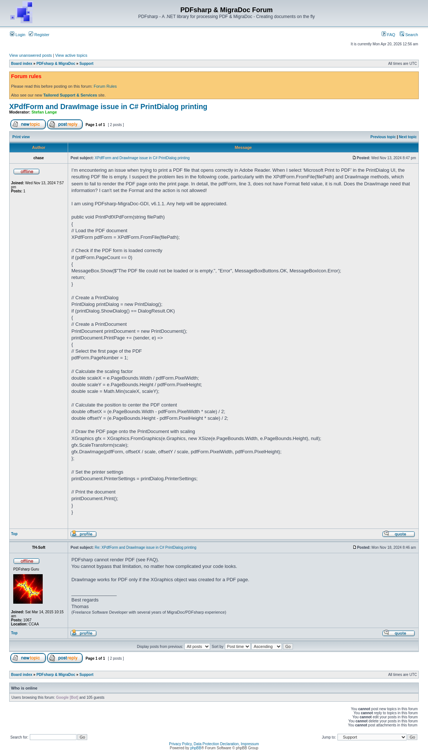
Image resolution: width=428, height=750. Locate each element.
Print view (21, 137)
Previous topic (383, 137)
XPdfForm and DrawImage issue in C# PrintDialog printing (108, 106)
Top (14, 534)
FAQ (388, 34)
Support (86, 64)
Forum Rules (105, 86)
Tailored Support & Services (70, 95)
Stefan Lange (44, 112)
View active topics (71, 55)
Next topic (408, 137)
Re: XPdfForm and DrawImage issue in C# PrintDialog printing (145, 547)
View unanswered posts (30, 55)
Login (17, 34)
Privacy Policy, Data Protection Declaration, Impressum (214, 744)
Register (39, 34)
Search (409, 34)
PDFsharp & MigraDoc (55, 64)
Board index (21, 64)
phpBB (195, 748)
